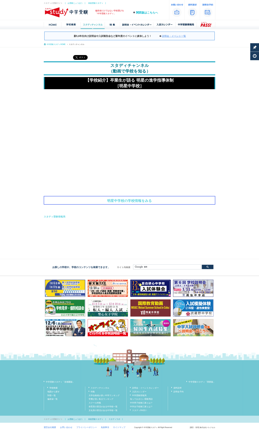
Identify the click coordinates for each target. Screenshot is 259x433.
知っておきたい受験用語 (141, 399)
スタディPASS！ (140, 410)
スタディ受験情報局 (54, 216)
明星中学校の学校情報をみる (129, 201)
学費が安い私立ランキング (101, 399)
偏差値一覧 (52, 399)
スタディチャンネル (100, 388)
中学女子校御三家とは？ (141, 406)
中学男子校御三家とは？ (141, 403)
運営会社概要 (50, 427)
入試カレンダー (139, 391)
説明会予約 (178, 391)
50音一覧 (51, 395)
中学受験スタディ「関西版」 (202, 382)
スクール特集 (95, 403)
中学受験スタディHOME (56, 44)
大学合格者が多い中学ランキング (104, 395)
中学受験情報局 (139, 395)
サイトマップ (119, 427)
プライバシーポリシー (86, 427)
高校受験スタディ (95, 3)
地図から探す (53, 391)
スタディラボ (114, 419)
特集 (93, 391)
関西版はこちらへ (147, 12)
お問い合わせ (66, 427)
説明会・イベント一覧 (174, 36)
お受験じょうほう (75, 3)
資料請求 (177, 388)
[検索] (167, 267)
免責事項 (105, 427)
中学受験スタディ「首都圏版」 (60, 382)
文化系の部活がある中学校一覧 (103, 410)
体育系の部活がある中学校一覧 (103, 406)
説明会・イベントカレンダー (145, 388)
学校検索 (53, 388)
